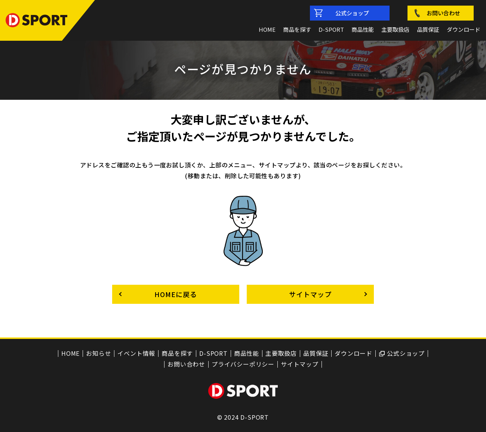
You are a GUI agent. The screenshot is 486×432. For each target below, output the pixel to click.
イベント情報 (136, 353)
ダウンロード (463, 29)
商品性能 (362, 29)
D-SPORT (331, 29)
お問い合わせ (443, 13)
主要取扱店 (395, 29)
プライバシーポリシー (243, 364)
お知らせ (98, 353)
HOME (267, 29)
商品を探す (297, 29)
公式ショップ (352, 13)
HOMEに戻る (175, 294)
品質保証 (428, 29)
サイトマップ (310, 294)
